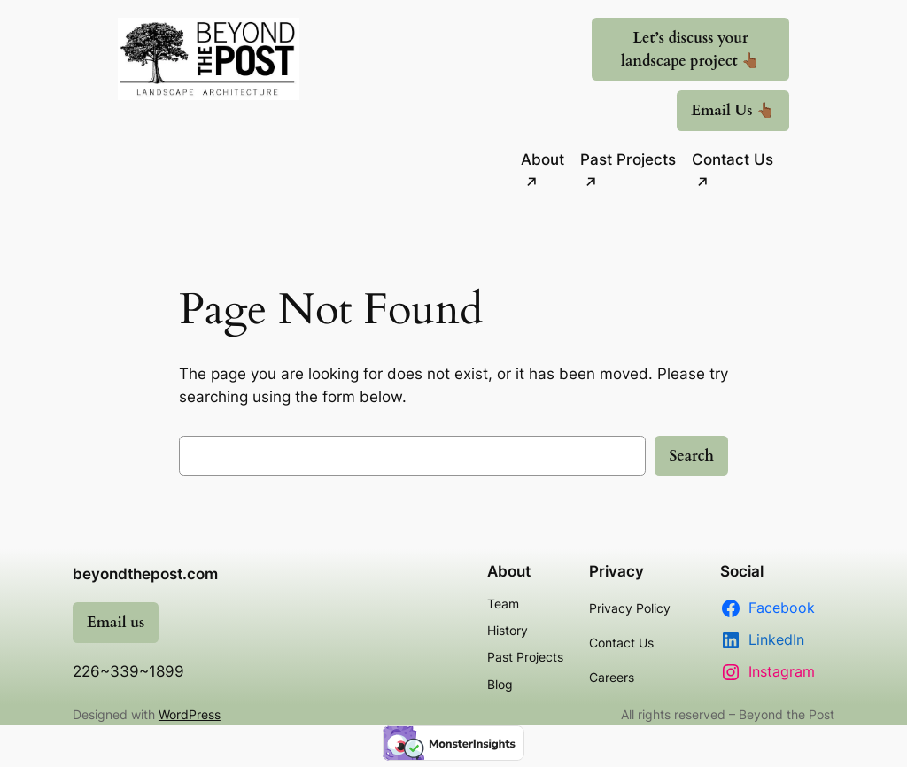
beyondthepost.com (145, 574)
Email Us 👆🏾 (733, 110)
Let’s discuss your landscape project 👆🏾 (690, 49)
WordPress (190, 714)
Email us (115, 622)
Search (691, 455)
